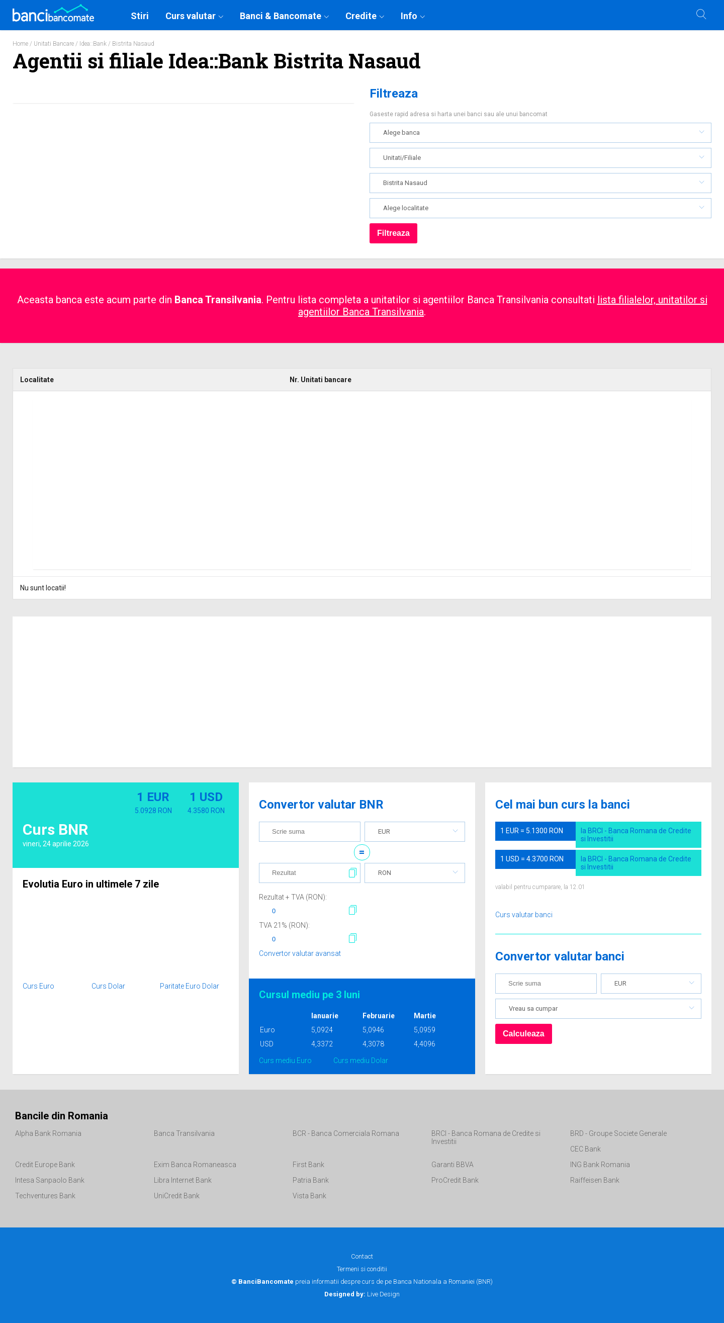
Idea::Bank (93, 43)
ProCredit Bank (455, 1180)
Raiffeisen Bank (594, 1180)
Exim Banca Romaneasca (195, 1165)
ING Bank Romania (600, 1165)
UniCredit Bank (177, 1196)
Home (20, 43)
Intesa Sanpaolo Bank (49, 1180)
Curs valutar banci (524, 915)
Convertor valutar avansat (300, 953)
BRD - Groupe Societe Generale (618, 1133)
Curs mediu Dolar (360, 1060)
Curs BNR (55, 829)
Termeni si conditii (362, 1269)
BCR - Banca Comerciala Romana (346, 1133)
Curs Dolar (108, 986)
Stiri (140, 16)
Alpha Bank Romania (48, 1133)
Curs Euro (38, 986)
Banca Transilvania (184, 1133)
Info (409, 16)
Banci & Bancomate (280, 16)
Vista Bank (309, 1196)
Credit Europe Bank (45, 1165)
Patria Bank (311, 1180)
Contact (362, 1256)
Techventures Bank (45, 1196)
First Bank (308, 1165)
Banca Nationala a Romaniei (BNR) (443, 1281)
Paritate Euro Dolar (189, 986)
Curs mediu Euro (285, 1060)
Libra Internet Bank (183, 1180)
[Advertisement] (362, 483)
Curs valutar (190, 16)
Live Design (362, 1294)
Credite (361, 16)
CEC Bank (585, 1149)
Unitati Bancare (54, 43)
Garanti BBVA (452, 1165)
